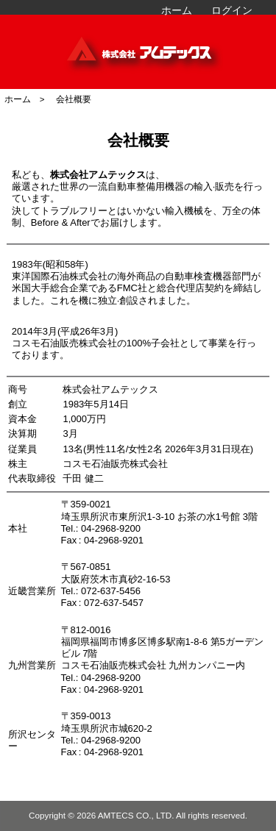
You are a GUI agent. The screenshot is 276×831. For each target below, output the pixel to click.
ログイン (231, 10)
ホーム (176, 10)
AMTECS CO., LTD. (136, 815)
